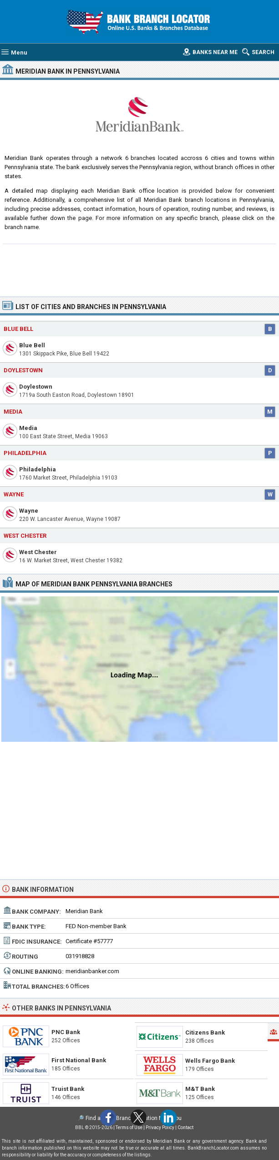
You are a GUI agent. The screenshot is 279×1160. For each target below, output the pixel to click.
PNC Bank (65, 1032)
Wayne (28, 510)
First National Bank (78, 1060)
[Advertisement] (139, 269)
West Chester (38, 552)
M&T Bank (200, 1088)
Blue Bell (32, 345)
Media (28, 428)
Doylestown (35, 386)
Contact (185, 1127)
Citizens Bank (205, 1032)
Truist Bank (67, 1088)
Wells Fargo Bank (210, 1060)
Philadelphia (37, 469)
